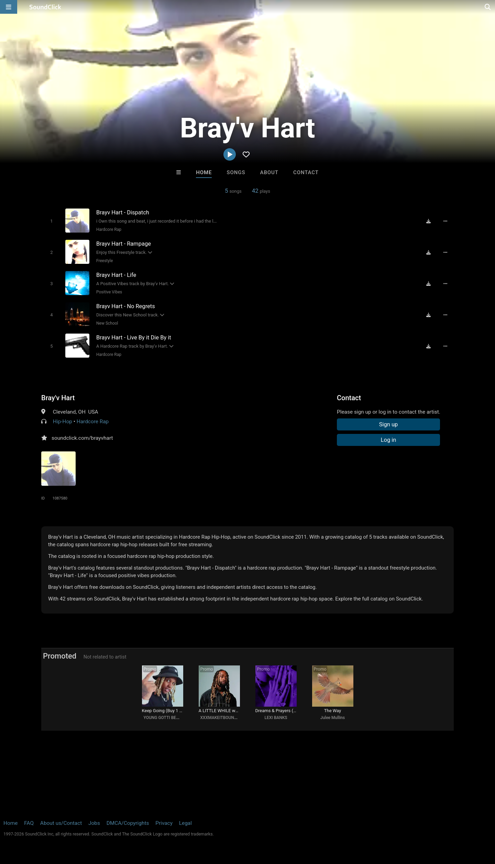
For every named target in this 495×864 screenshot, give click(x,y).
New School (107, 323)
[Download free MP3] (428, 221)
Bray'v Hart (58, 398)
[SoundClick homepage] (45, 6)
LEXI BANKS (275, 717)
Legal (185, 823)
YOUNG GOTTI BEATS (164, 717)
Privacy (164, 823)
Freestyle (104, 260)
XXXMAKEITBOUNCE (219, 717)
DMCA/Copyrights (128, 823)
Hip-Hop (62, 421)
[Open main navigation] (8, 7)
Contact (306, 172)
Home (204, 172)
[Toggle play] (51, 221)
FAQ (29, 823)
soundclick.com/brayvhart (82, 438)
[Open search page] (488, 7)
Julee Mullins (332, 717)
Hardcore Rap (108, 229)
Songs (236, 172)
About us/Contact (61, 823)
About (269, 172)
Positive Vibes (109, 292)
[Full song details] (445, 221)
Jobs (94, 823)
